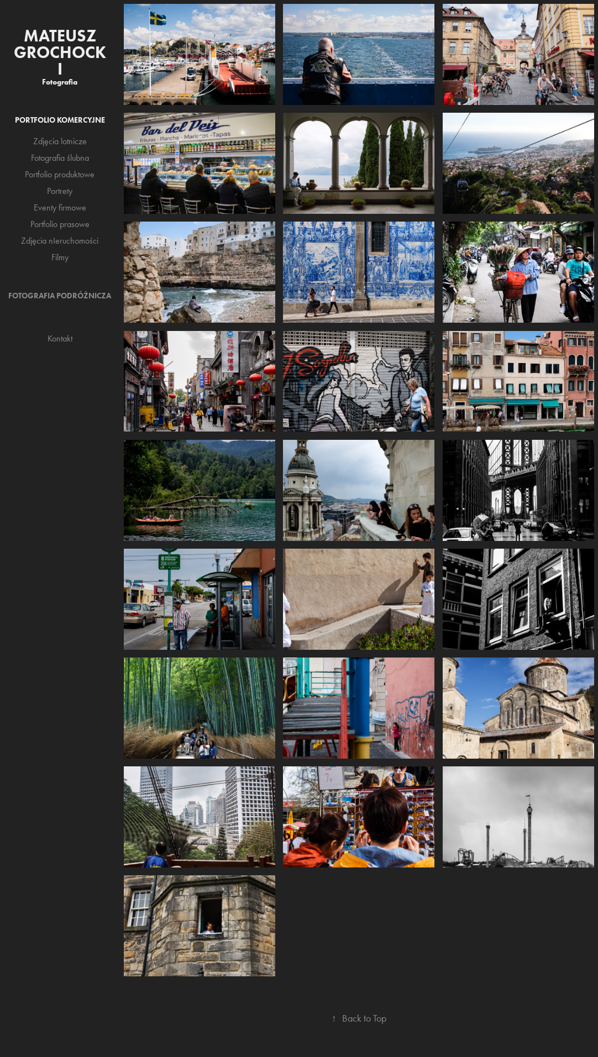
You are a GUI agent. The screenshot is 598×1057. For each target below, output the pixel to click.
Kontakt (60, 338)
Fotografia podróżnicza (59, 296)
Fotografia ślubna (60, 157)
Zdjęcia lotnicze (60, 141)
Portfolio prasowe (60, 224)
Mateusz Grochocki (60, 52)
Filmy (60, 257)
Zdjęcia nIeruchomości (59, 240)
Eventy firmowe (60, 207)
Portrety (59, 191)
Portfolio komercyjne (60, 120)
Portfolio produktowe (60, 174)
